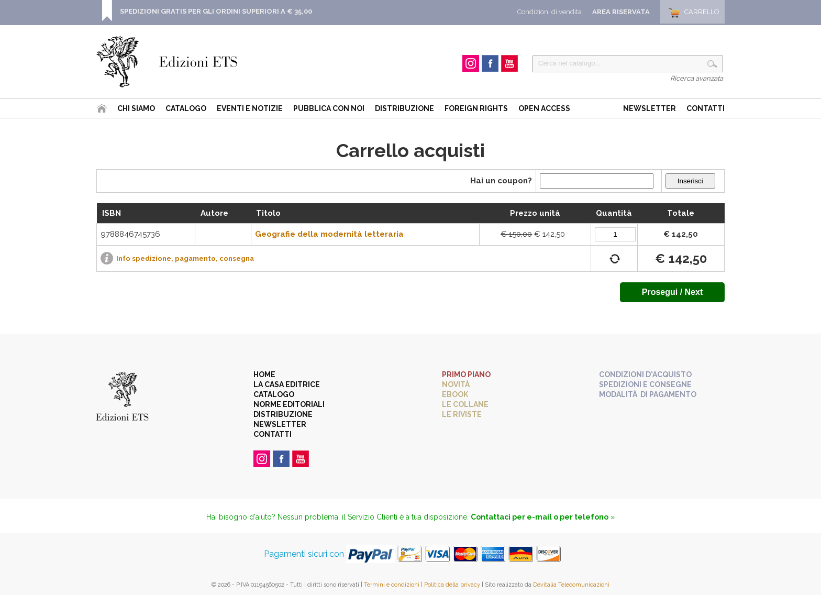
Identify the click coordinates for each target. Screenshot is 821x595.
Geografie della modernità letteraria (329, 234)
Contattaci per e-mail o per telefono (539, 517)
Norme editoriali (289, 404)
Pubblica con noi (328, 108)
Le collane (465, 404)
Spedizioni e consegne (645, 384)
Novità (456, 384)
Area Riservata (621, 12)
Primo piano (466, 374)
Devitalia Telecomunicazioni (571, 584)
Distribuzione (404, 108)
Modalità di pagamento (647, 394)
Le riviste (462, 414)
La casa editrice (286, 384)
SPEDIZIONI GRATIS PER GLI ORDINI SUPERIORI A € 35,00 (216, 11)
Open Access (544, 108)
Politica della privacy (452, 584)
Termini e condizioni (391, 584)
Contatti (705, 108)
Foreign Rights (476, 108)
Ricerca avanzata (696, 78)
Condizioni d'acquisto (645, 374)
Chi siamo (136, 108)
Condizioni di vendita (549, 12)
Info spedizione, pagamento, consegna (185, 258)
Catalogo (185, 108)
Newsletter (649, 108)
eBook (455, 394)
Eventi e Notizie (250, 108)
